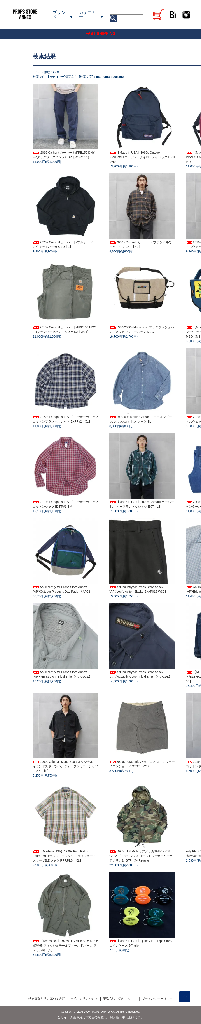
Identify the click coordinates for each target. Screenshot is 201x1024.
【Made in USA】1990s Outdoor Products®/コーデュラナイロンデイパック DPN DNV (142, 157)
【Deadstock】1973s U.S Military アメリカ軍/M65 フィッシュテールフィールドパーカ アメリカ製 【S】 (65, 945)
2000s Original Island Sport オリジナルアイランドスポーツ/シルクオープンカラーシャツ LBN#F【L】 (65, 766)
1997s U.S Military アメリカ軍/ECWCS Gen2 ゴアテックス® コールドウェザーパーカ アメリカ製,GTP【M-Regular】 (141, 856)
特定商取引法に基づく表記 (46, 999)
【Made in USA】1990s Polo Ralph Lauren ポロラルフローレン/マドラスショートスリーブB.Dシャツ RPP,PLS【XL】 (64, 856)
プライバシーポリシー (157, 999)
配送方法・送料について (120, 999)
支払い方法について (84, 999)
